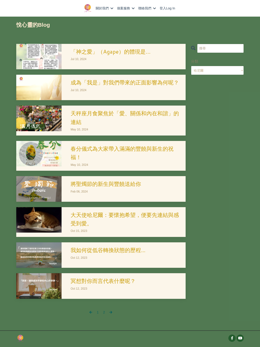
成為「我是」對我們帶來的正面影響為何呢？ (125, 82)
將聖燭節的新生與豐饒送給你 (106, 184)
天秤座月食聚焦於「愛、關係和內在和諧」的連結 (125, 118)
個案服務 (126, 8)
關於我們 (104, 8)
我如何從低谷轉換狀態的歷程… (108, 251)
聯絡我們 (147, 8)
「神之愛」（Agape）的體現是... (111, 52)
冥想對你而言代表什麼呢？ (103, 282)
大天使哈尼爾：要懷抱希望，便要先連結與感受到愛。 (125, 219)
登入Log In (167, 8)
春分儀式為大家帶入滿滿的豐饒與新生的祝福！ (122, 153)
